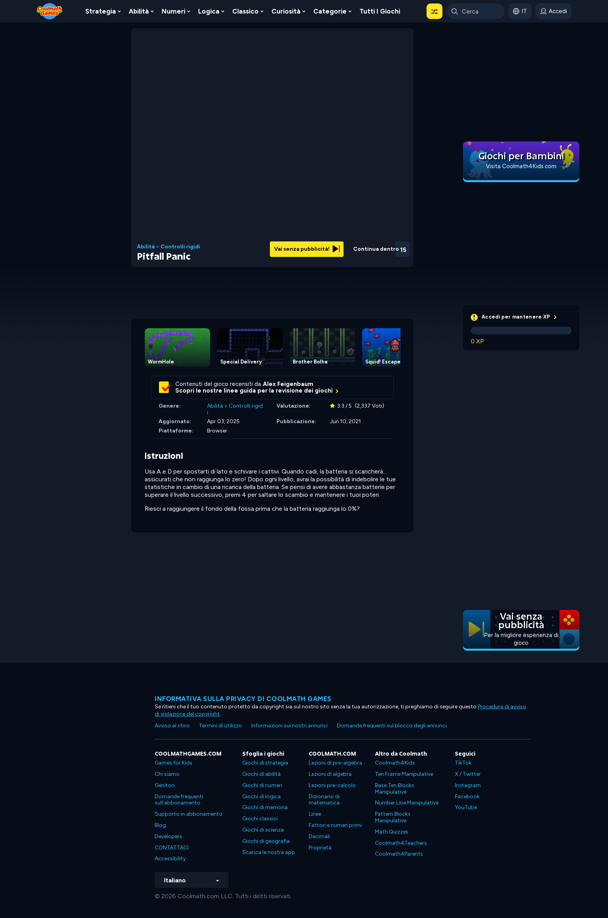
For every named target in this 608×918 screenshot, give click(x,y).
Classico (245, 11)
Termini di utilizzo (220, 725)
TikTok (463, 763)
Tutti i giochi (379, 11)
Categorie (330, 11)
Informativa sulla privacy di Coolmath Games (243, 699)
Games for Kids (173, 763)
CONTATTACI (171, 847)
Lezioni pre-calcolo (332, 785)
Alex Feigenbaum (288, 384)
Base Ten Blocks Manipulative (394, 788)
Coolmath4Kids (395, 763)
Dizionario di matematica (324, 799)
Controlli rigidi (180, 247)
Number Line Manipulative (407, 802)
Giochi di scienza (263, 830)
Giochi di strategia (265, 763)
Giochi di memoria (265, 807)
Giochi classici (260, 818)
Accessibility (170, 858)
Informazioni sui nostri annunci (289, 725)
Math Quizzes (391, 831)
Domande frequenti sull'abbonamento (179, 799)
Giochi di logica (261, 796)
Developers (168, 836)
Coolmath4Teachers (401, 843)
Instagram (468, 785)
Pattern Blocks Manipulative (393, 817)
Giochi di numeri (262, 785)
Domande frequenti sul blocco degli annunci (392, 725)
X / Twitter (468, 774)
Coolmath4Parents (399, 854)
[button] (434, 11)
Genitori (164, 785)
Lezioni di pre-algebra (335, 763)
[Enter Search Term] (475, 11)
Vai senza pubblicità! (307, 249)
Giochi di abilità (261, 774)
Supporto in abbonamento (189, 814)
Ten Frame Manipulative (404, 774)
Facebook (467, 796)
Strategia (100, 11)
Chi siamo (167, 774)
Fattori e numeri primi (335, 825)
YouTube (466, 807)
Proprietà (320, 847)
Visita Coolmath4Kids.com (521, 166)
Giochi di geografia (266, 841)
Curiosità (286, 11)
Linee (315, 814)
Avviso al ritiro (172, 725)
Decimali (319, 836)
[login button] (553, 11)
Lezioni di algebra (330, 774)
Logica (208, 11)
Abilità (139, 11)
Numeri (173, 11)
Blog (160, 825)
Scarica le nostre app (268, 852)
